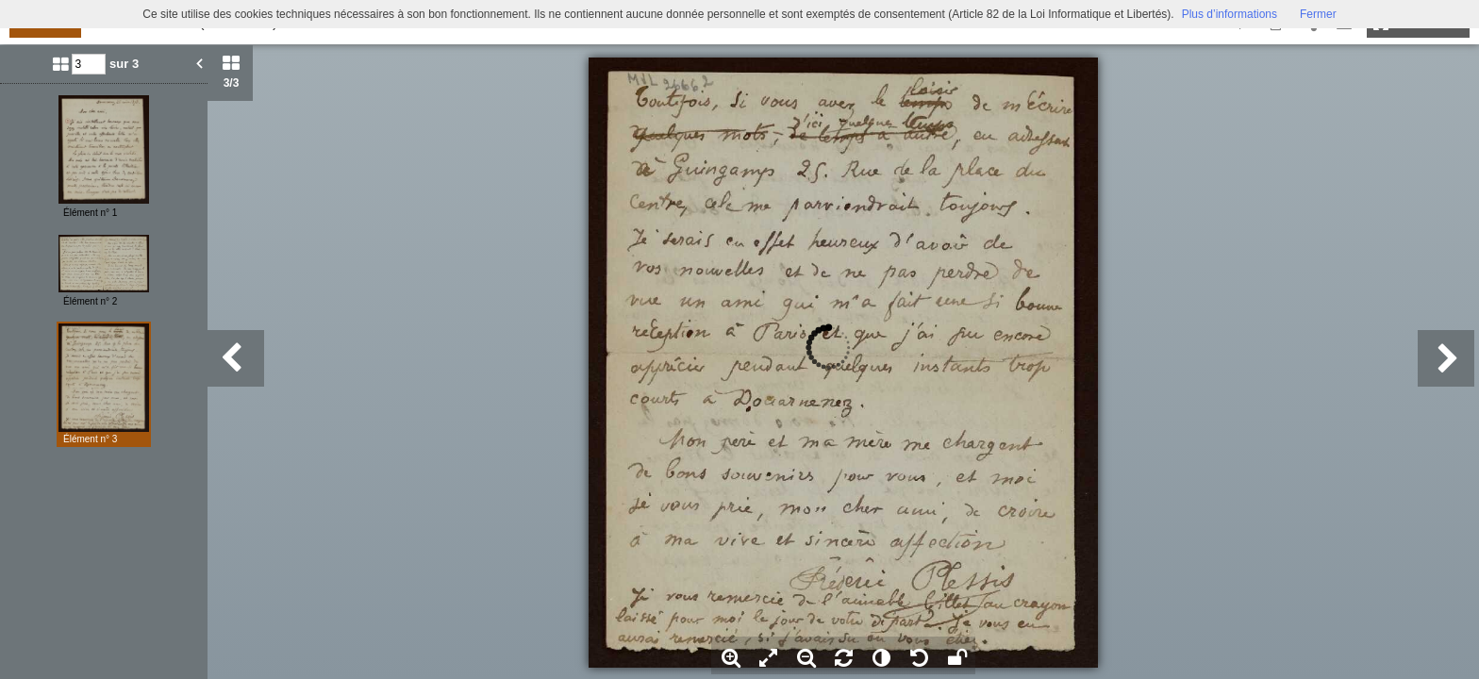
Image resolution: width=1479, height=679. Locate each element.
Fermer (1318, 14)
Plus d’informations (1229, 14)
